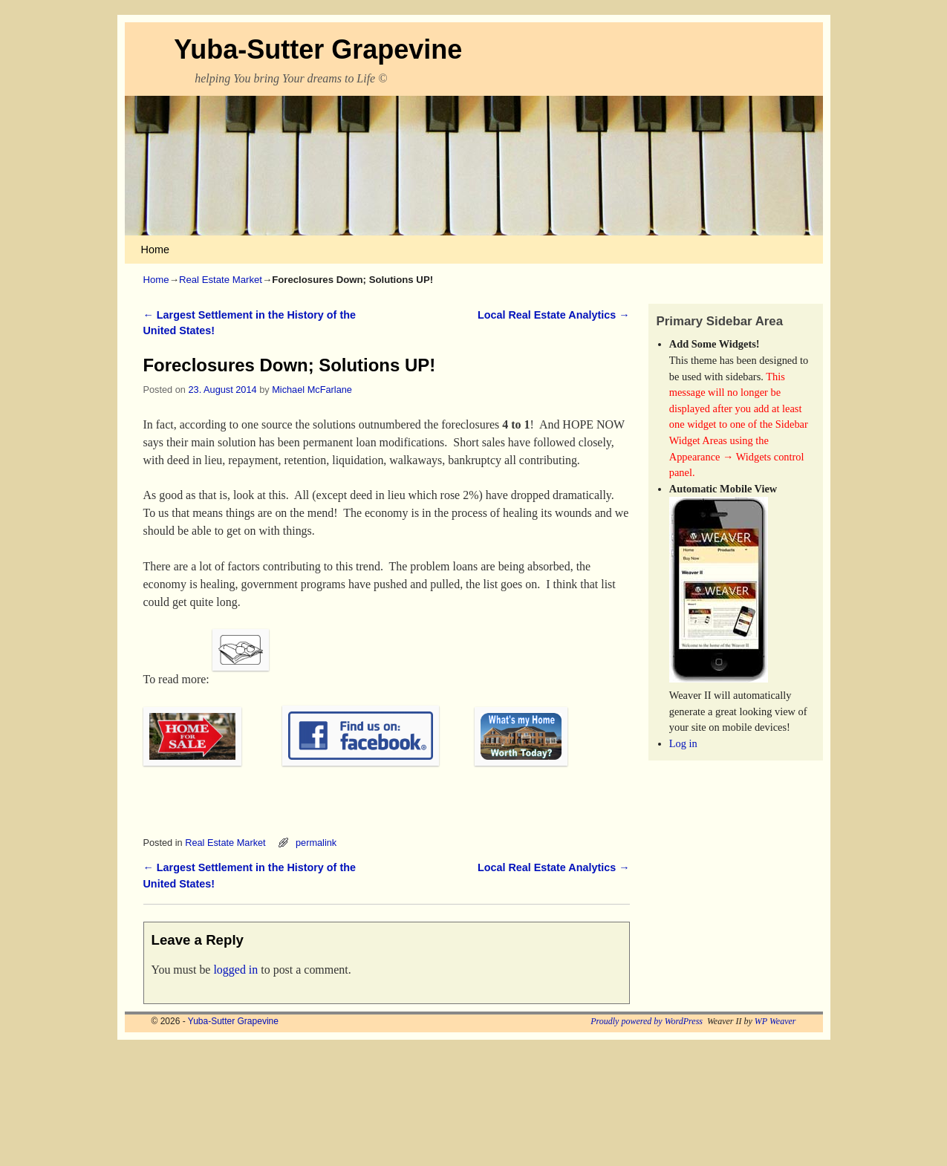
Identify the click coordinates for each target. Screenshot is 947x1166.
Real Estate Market (220, 279)
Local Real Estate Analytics (554, 315)
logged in (235, 969)
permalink (316, 842)
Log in (683, 743)
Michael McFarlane (312, 389)
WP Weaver (775, 1021)
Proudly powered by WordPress (646, 1021)
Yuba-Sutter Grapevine (318, 49)
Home (155, 249)
